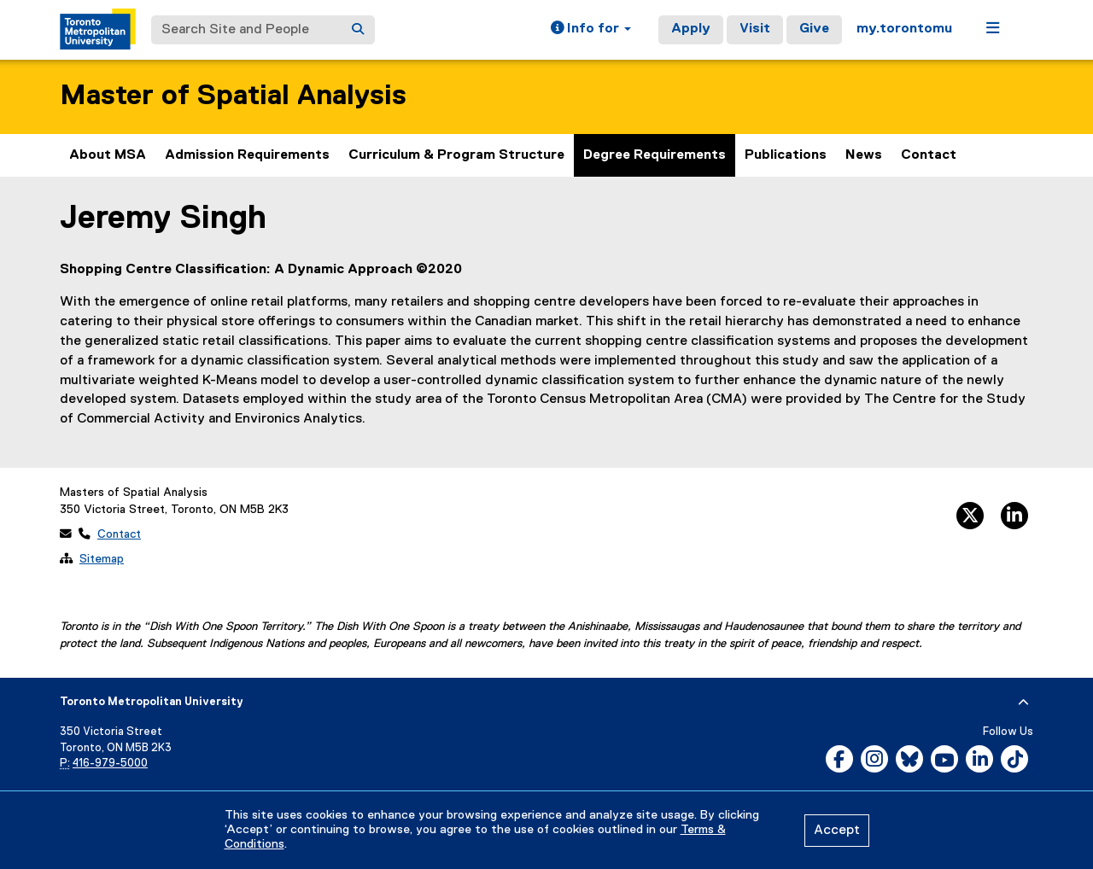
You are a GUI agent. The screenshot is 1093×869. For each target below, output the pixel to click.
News (863, 155)
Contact (928, 155)
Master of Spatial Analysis (233, 96)
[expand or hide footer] (1023, 702)
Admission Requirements (247, 155)
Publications (786, 155)
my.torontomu (904, 29)
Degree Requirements (654, 155)
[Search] (358, 29)
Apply (690, 29)
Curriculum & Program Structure (456, 155)
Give (814, 29)
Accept (837, 830)
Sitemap (101, 559)
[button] (591, 29)
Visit (754, 29)
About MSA (107, 155)
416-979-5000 (110, 763)
